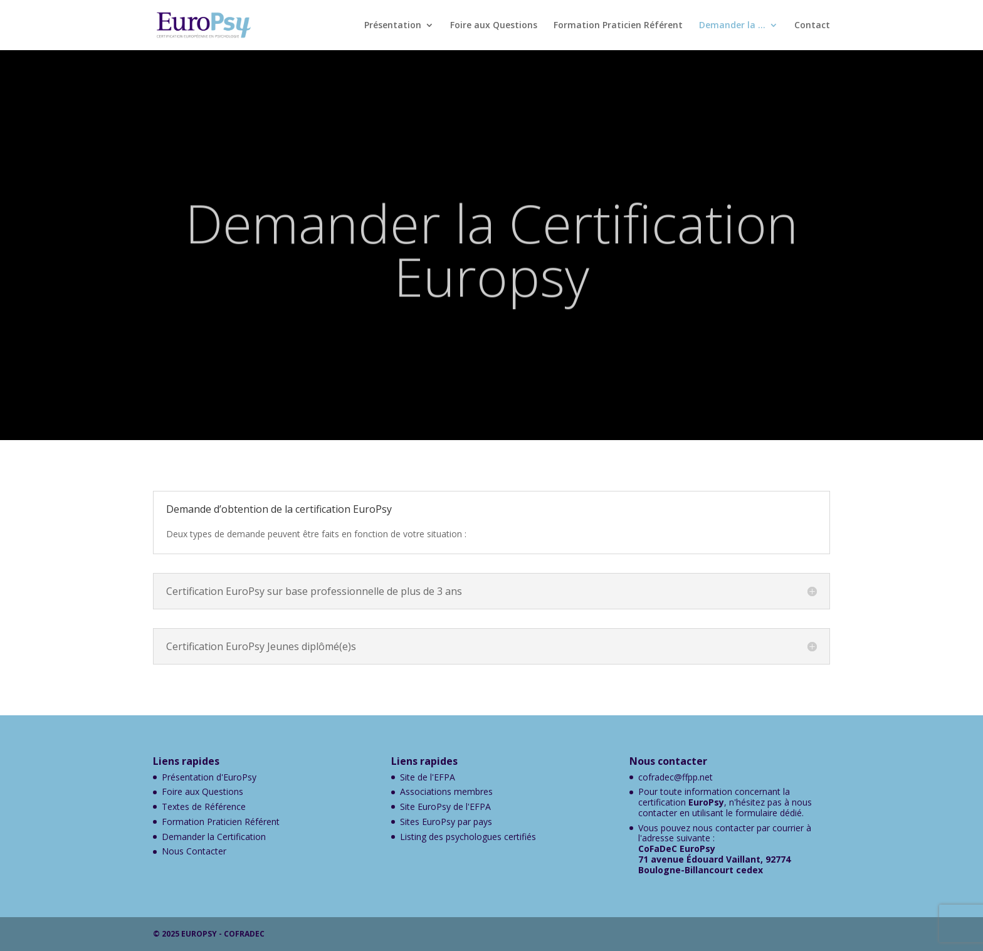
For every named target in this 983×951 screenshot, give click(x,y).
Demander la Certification (214, 837)
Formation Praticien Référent (618, 26)
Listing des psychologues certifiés (468, 837)
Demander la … (732, 26)
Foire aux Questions (493, 26)
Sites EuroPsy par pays (446, 822)
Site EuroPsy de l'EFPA (445, 806)
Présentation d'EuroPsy (209, 777)
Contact (812, 26)
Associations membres (446, 791)
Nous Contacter (194, 851)
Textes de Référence (204, 806)
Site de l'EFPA (427, 777)
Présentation (392, 26)
